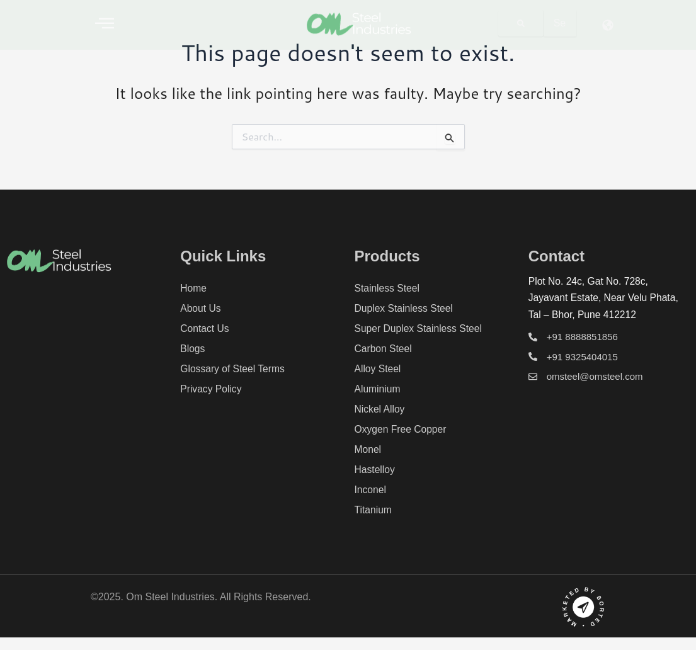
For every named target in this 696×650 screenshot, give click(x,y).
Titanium (374, 510)
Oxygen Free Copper (401, 429)
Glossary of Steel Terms (233, 368)
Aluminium (378, 389)
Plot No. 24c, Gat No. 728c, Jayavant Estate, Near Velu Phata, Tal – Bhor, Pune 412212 (605, 298)
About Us (201, 308)
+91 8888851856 (582, 336)
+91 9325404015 (582, 356)
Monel (368, 449)
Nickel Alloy (380, 409)
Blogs (192, 348)
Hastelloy (375, 469)
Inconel (371, 489)
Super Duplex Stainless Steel (420, 328)
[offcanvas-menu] (104, 23)
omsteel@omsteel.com (595, 376)
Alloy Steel (378, 368)
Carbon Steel (384, 348)
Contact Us (205, 328)
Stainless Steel (388, 288)
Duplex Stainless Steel (405, 308)
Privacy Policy (211, 389)
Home (193, 288)
